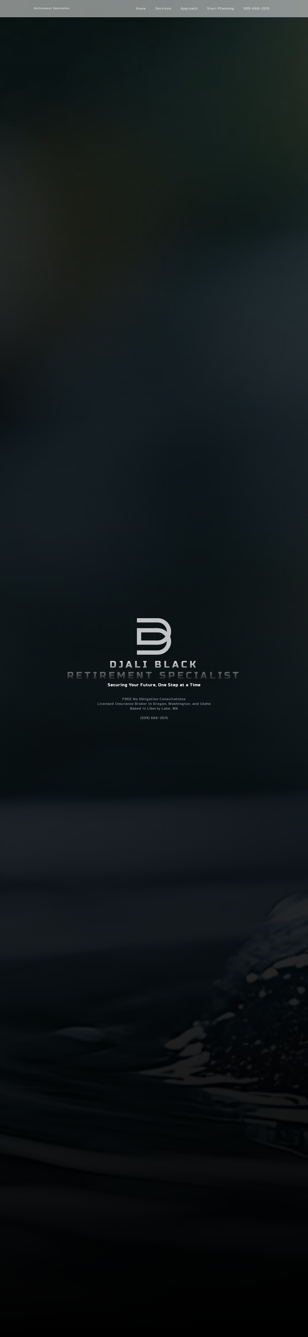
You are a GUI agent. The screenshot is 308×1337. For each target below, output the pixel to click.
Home (141, 8)
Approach (189, 8)
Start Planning (220, 8)
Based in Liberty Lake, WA (154, 708)
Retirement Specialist (52, 8)
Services (163, 8)
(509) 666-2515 (154, 718)
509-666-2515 (257, 8)
